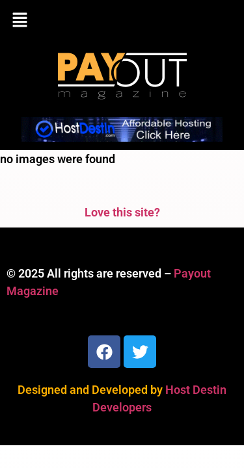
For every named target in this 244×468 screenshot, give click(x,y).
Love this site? (122, 212)
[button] (122, 20)
